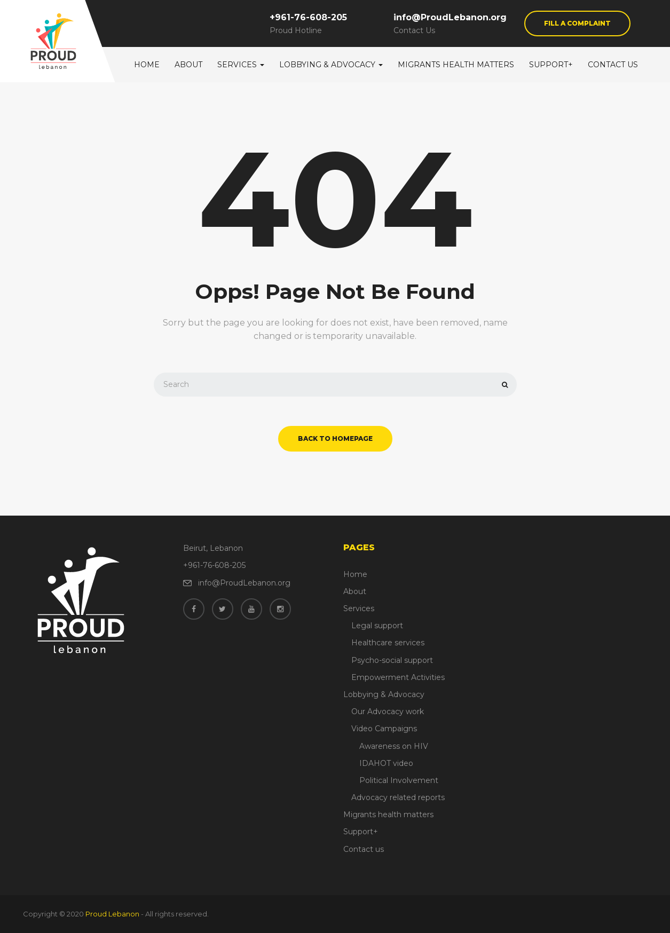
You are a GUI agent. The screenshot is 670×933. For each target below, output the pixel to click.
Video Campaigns (384, 728)
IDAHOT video (386, 763)
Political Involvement (398, 780)
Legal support (377, 625)
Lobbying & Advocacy (331, 64)
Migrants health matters (456, 64)
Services (240, 64)
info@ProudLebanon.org (450, 17)
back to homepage (335, 438)
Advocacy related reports (398, 797)
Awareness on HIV (393, 746)
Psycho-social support (392, 660)
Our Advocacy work (387, 711)
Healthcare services (387, 642)
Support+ (551, 64)
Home (147, 64)
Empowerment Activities (398, 677)
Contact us (613, 64)
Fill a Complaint (577, 23)
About (188, 64)
